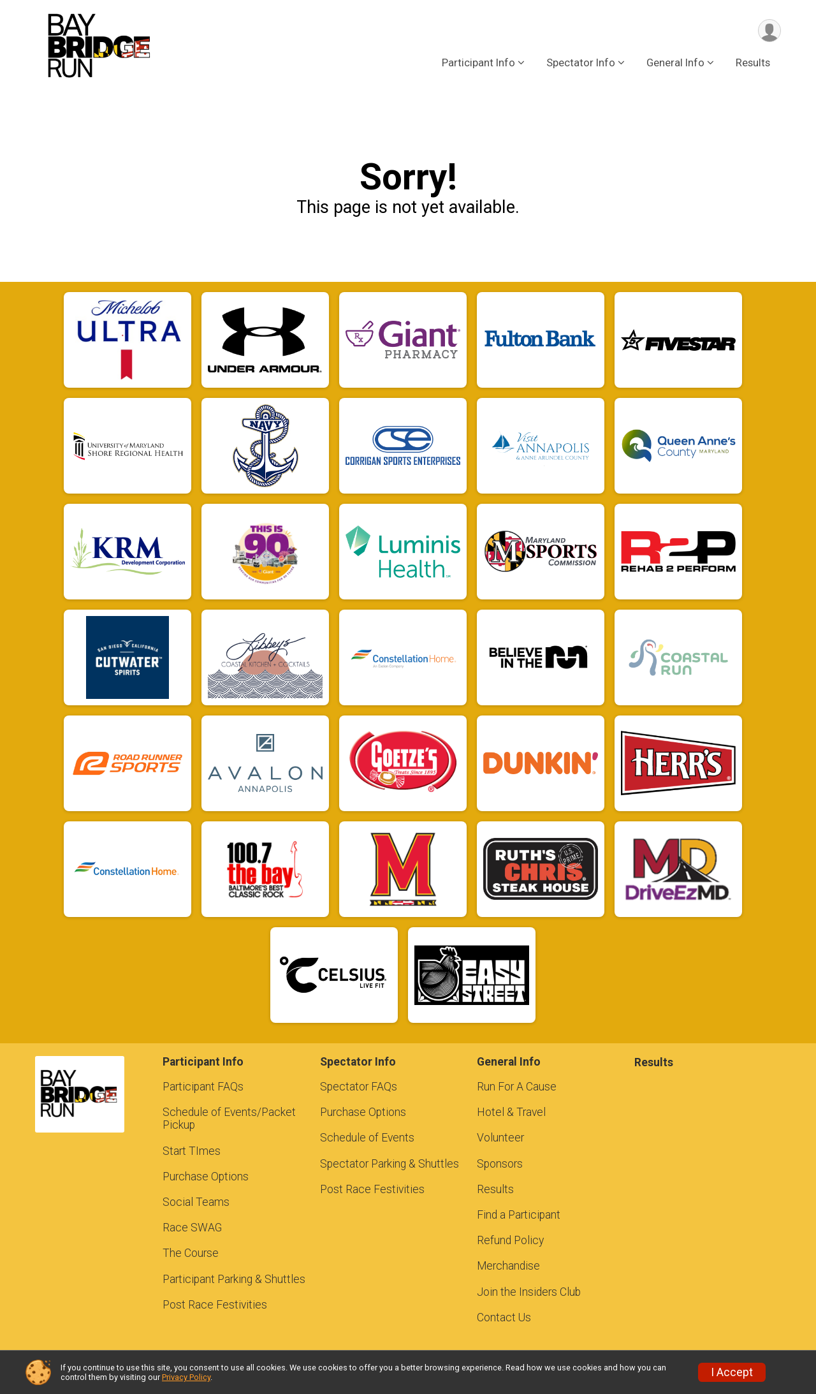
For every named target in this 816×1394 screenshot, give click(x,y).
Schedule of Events (367, 1137)
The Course (191, 1253)
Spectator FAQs (358, 1086)
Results (753, 63)
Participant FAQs (203, 1086)
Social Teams (196, 1202)
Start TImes (192, 1151)
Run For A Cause (517, 1086)
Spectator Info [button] (580, 63)
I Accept (732, 1372)
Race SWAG (192, 1227)
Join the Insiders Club (529, 1292)
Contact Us (504, 1317)
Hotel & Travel (511, 1112)
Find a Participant (518, 1214)
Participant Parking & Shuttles (234, 1279)
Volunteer (500, 1137)
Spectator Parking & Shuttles (389, 1163)
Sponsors (500, 1163)
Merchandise (508, 1265)
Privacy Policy (186, 1377)
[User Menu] (769, 31)
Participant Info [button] (478, 63)
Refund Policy (510, 1240)
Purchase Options (206, 1176)
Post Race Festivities (215, 1304)
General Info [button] (675, 63)
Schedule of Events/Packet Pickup (229, 1118)
